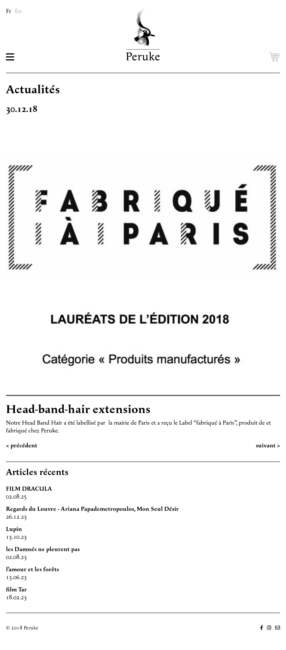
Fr (8, 11)
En (18, 11)
